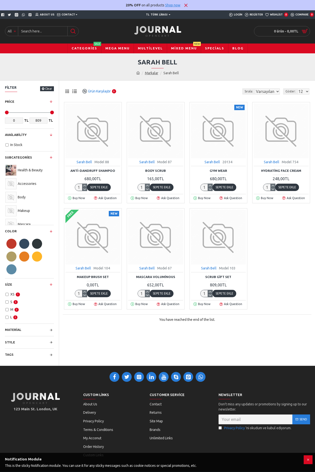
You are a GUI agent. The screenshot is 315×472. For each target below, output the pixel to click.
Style (10, 342)
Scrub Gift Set (218, 277)
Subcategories (18, 157)
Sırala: (243, 91)
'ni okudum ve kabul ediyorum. (255, 428)
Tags (9, 354)
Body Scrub (155, 170)
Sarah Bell (84, 162)
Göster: (292, 91)
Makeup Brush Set (93, 277)
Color (11, 231)
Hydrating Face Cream (281, 170)
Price (9, 101)
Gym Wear (218, 170)
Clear (48, 88)
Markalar (151, 73)
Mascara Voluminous (155, 277)
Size (8, 284)
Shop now (172, 5)
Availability (16, 134)
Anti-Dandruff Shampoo (92, 170)
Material (13, 329)
